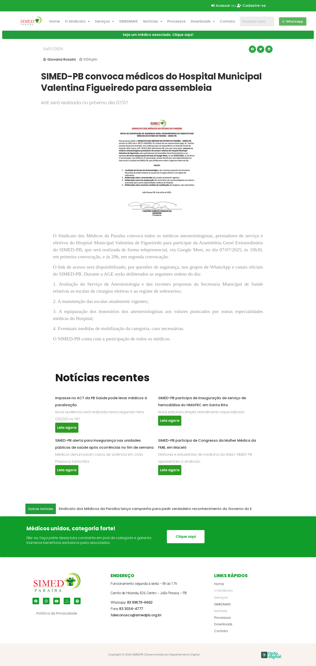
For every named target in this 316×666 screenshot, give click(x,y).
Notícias (152, 21)
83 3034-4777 (131, 608)
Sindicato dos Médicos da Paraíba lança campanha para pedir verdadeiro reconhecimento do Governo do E (155, 508)
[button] (77, 21)
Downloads (203, 21)
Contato (227, 21)
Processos (176, 21)
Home (54, 21)
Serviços (104, 21)
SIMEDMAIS (128, 21)
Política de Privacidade (56, 613)
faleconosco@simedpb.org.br (136, 615)
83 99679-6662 (140, 602)
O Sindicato (77, 21)
